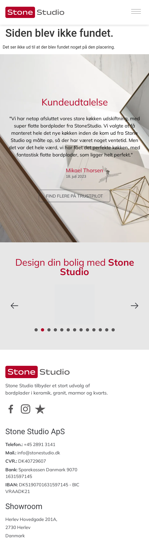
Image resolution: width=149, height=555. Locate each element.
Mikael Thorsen (84, 170)
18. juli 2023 (76, 176)
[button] (14, 305)
